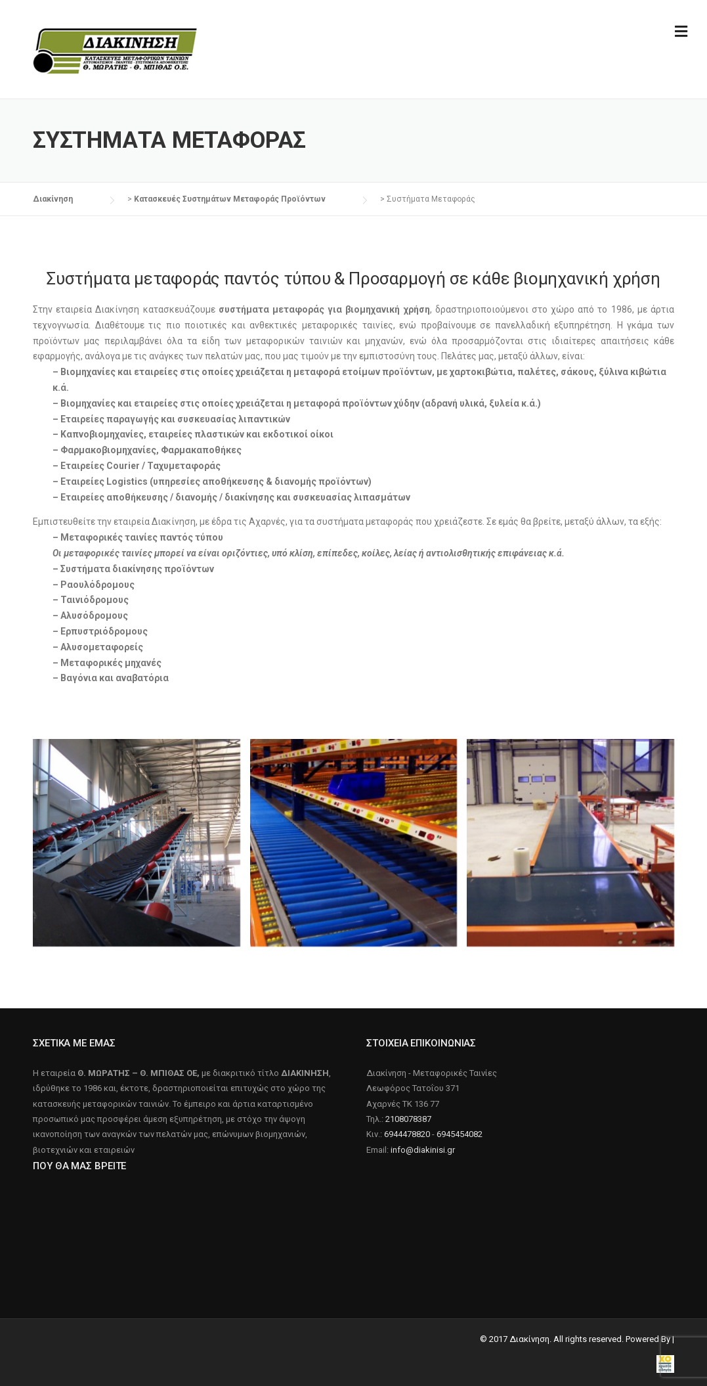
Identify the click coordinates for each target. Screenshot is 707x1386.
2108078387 (408, 1119)
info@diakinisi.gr (423, 1150)
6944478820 (407, 1134)
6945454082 (459, 1134)
